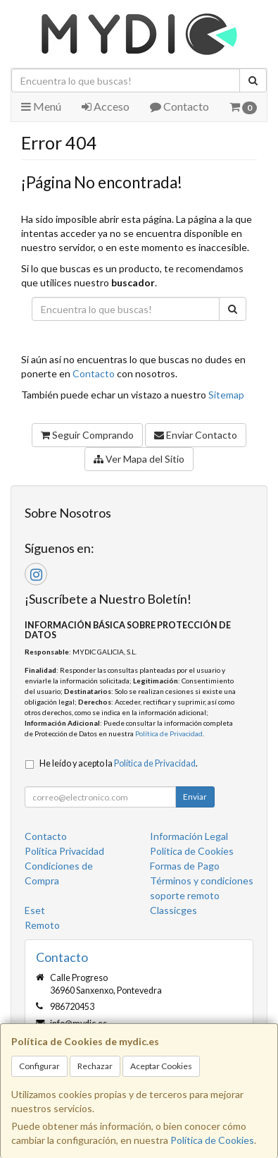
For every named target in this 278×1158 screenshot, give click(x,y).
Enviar (195, 796)
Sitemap (226, 395)
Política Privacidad (64, 851)
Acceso (105, 106)
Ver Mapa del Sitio (139, 459)
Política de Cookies (212, 1140)
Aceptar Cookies (161, 1066)
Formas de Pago (185, 866)
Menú (41, 106)
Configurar (39, 1066)
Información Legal (189, 836)
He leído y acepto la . (118, 763)
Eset (35, 910)
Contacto (179, 106)
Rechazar (95, 1066)
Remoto (42, 925)
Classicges (173, 910)
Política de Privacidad (169, 733)
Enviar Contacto (195, 435)
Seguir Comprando (87, 435)
